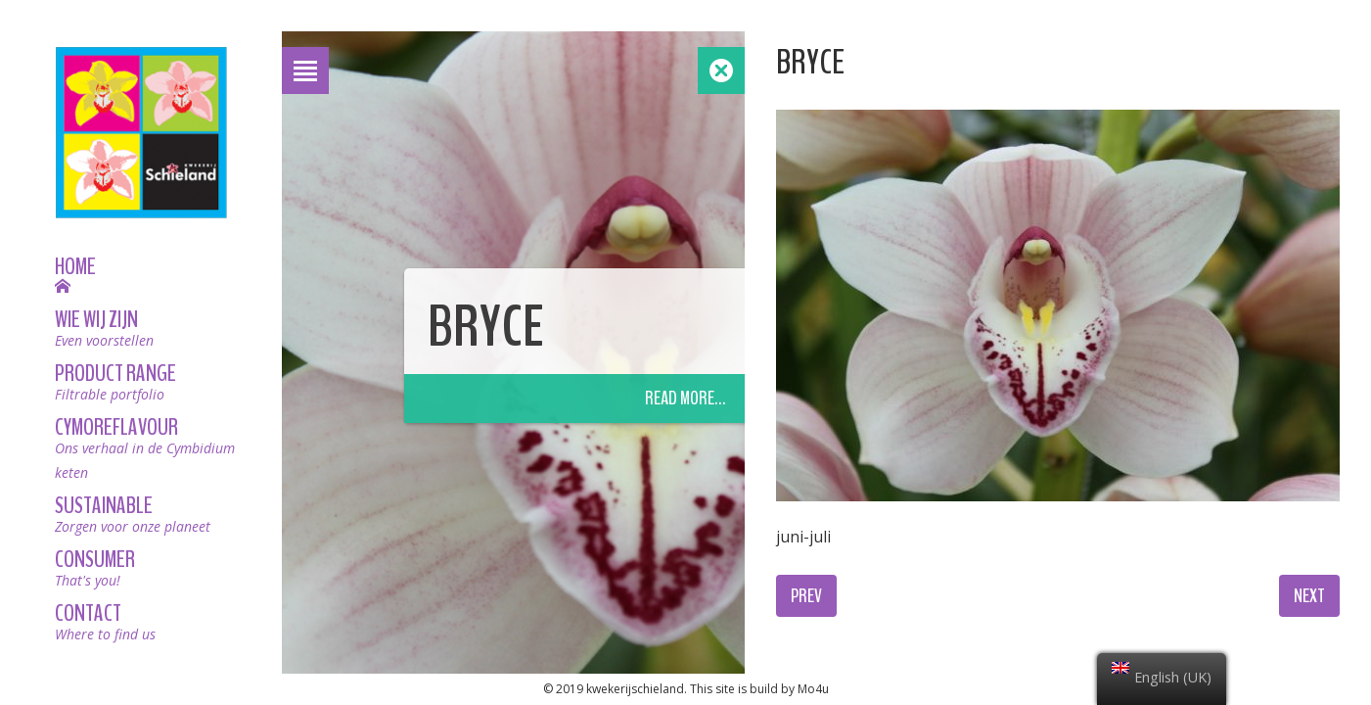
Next (1309, 596)
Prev (806, 596)
